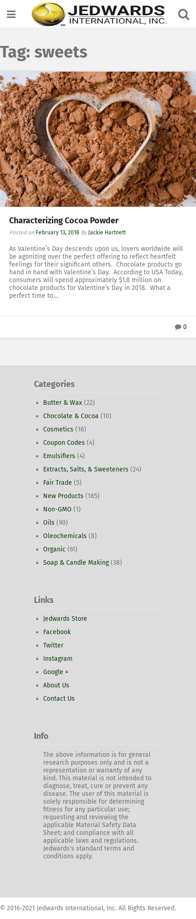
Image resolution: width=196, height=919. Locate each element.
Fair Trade (57, 483)
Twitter (53, 645)
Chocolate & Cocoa (71, 416)
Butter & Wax (62, 403)
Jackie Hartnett (107, 232)
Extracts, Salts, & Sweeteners (86, 469)
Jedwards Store (65, 619)
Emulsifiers (59, 456)
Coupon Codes (64, 443)
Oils (49, 523)
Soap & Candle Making (76, 563)
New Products (63, 496)
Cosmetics (58, 429)
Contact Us (59, 699)
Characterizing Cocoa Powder (63, 221)
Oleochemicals (65, 536)
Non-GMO (57, 509)
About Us (56, 685)
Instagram (58, 659)
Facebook (57, 632)
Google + (55, 672)
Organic (54, 549)
